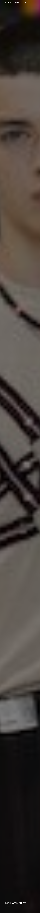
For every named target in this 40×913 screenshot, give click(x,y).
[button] (6, 3)
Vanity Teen (7, 906)
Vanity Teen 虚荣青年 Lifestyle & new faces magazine (23, 3)
